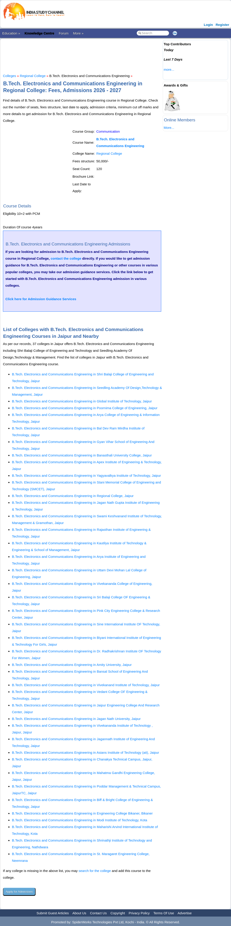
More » (78, 33)
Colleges (9, 76)
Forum (63, 33)
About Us (79, 913)
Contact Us (98, 913)
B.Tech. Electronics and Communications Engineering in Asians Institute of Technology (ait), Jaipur (85, 752)
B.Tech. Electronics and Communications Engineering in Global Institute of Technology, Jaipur (82, 401)
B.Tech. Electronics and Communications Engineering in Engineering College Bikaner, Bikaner (82, 813)
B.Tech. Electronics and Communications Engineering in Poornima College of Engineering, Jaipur (84, 408)
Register (222, 25)
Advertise (185, 913)
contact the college (66, 258)
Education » (11, 33)
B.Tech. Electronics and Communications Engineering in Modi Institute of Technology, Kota (79, 820)
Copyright (118, 913)
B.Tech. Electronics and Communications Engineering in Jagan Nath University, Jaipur (76, 719)
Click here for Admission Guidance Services (40, 299)
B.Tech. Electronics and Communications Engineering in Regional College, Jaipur (73, 496)
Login (208, 25)
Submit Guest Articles (52, 913)
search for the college (95, 871)
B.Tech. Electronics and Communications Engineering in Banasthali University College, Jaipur (82, 455)
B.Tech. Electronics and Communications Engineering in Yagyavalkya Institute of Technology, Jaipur (86, 475)
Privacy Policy (139, 913)
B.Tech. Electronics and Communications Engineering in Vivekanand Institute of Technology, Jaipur (86, 685)
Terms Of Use (163, 913)
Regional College (32, 76)
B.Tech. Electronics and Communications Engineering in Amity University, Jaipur (72, 665)
